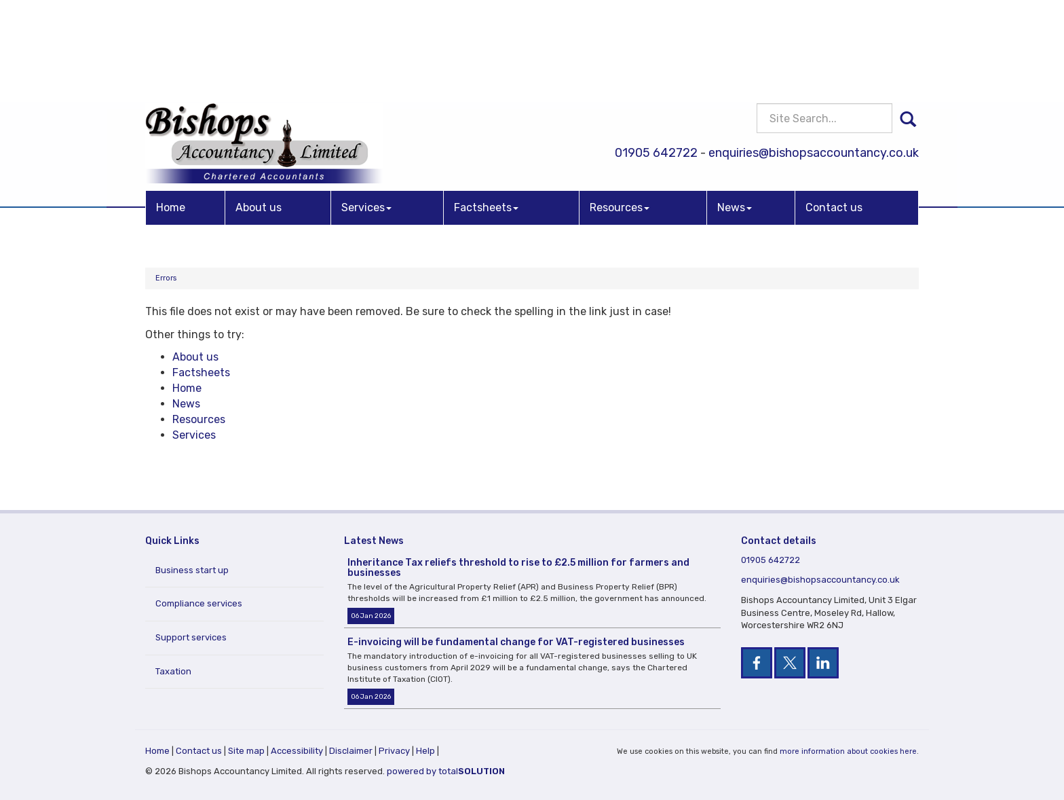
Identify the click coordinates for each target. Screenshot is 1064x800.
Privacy (394, 751)
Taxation (173, 671)
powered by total (446, 771)
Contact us (833, 110)
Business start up (192, 570)
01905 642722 (656, 56)
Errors (165, 278)
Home (170, 110)
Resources (619, 110)
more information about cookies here (848, 751)
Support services (191, 637)
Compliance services (198, 603)
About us (258, 110)
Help (425, 751)
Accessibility (297, 751)
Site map (246, 751)
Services (366, 110)
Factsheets (486, 110)
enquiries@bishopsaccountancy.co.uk (813, 56)
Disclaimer (351, 751)
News (734, 110)
